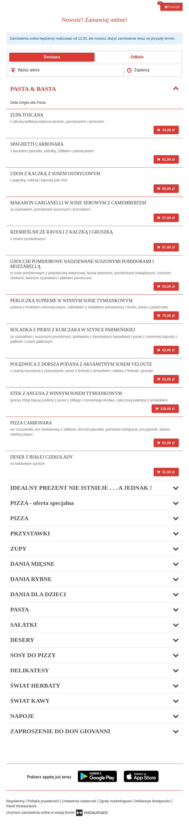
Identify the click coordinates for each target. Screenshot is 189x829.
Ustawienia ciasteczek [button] (79, 801)
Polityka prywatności (43, 801)
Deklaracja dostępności (153, 801)
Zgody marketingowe (116, 801)
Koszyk (170, 5)
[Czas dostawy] (153, 70)
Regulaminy (16, 801)
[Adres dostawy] (65, 70)
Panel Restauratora (21, 806)
